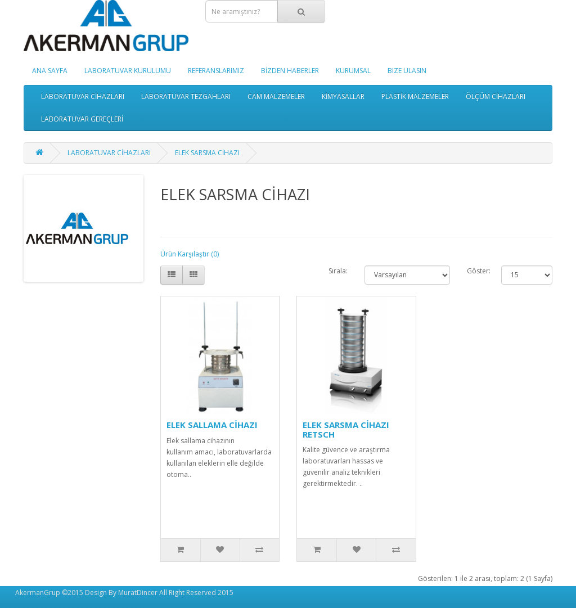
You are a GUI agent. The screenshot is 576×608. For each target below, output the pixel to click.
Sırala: (338, 271)
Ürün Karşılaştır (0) (189, 254)
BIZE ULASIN (407, 70)
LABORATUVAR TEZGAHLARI (186, 96)
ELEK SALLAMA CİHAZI (212, 424)
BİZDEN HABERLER (290, 70)
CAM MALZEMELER (276, 96)
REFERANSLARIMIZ (216, 70)
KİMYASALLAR (343, 96)
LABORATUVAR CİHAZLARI (82, 96)
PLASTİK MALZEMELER (415, 96)
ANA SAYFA (50, 70)
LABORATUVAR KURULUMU (127, 70)
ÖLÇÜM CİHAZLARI (495, 96)
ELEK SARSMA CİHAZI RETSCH (346, 429)
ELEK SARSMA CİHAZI (207, 152)
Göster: (475, 271)
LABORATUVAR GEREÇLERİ (82, 119)
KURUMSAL (353, 70)
